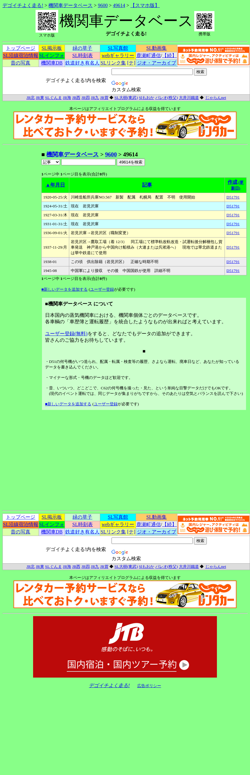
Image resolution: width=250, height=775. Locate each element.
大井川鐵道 (189, 97)
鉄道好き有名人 (82, 62)
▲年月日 (55, 184)
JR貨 (104, 97)
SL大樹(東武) (126, 97)
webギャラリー (118, 55)
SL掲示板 (52, 48)
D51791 (233, 197)
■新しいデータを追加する (64, 289)
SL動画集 (156, 48)
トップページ (20, 48)
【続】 (169, 55)
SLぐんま (53, 97)
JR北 (30, 97)
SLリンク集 (113, 62)
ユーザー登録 (102, 289)
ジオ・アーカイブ (156, 62)
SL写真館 (118, 48)
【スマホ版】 (145, 5)
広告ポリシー (149, 685)
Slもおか (146, 97)
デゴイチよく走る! (22, 5)
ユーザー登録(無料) (66, 333)
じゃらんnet (215, 97)
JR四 (85, 97)
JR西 (76, 97)
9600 (103, 5)
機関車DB (52, 62)
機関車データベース (70, 5)
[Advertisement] (21, 243)
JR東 (40, 97)
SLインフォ (52, 55)
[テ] (131, 62)
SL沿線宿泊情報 (20, 55)
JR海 (67, 97)
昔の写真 (20, 62)
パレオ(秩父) (166, 97)
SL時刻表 (82, 55)
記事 (147, 184)
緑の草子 (82, 48)
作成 (232, 182)
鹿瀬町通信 (148, 55)
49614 (119, 5)
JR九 (95, 97)
